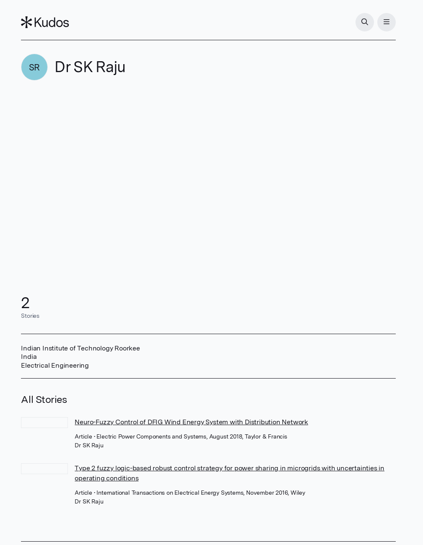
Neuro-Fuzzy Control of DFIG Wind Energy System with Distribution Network (191, 422)
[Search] (365, 22)
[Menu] (386, 22)
